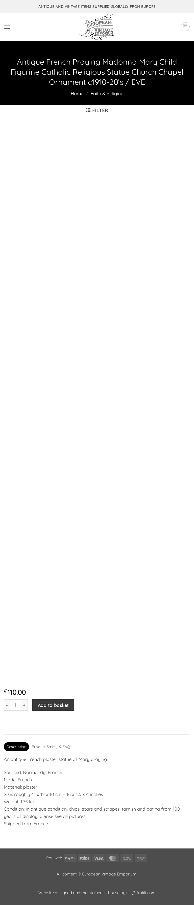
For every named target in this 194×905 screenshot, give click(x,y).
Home (77, 93)
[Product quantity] (15, 705)
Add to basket (53, 705)
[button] (7, 27)
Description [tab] (16, 746)
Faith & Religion (107, 93)
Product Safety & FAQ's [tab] (52, 746)
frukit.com (146, 892)
